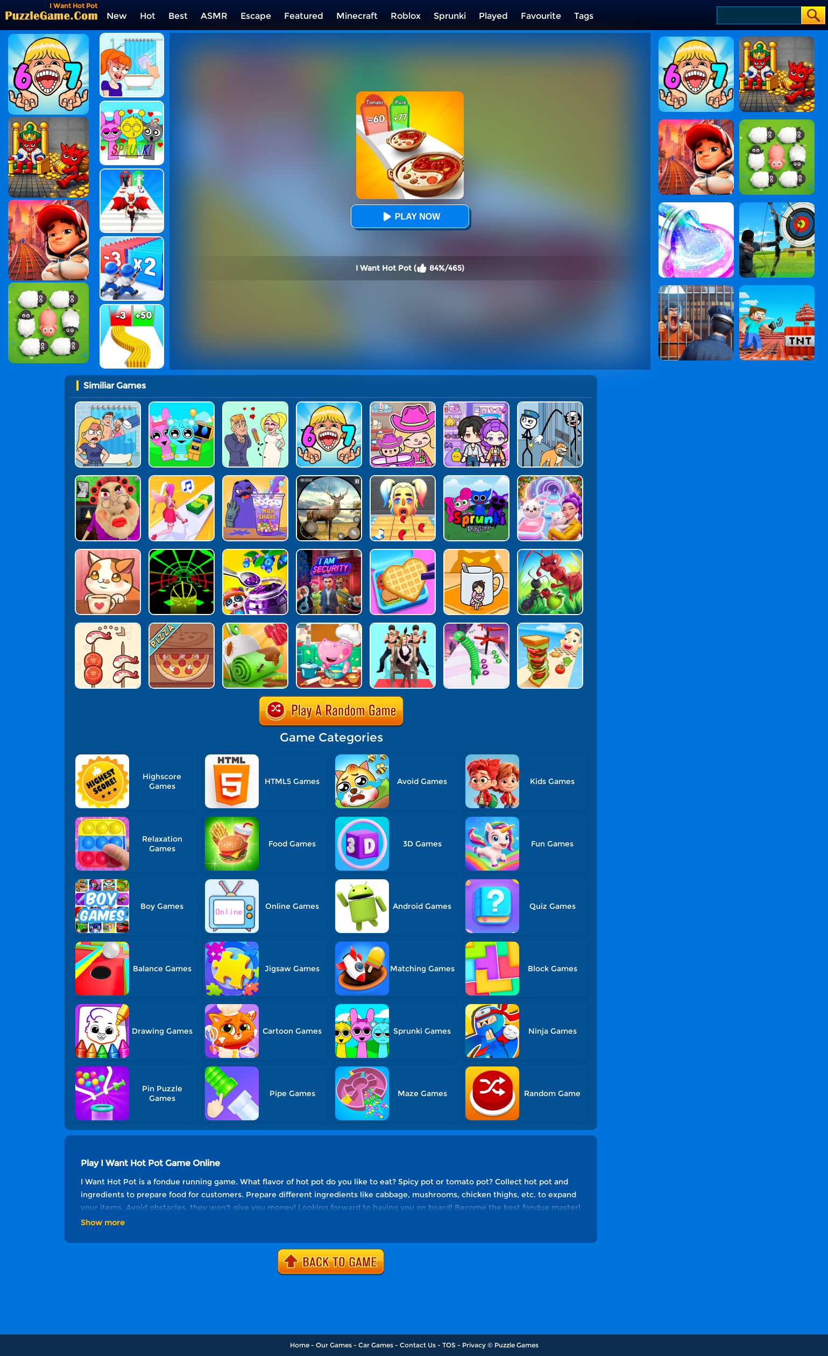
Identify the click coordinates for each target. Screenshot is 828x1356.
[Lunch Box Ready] (403, 553)
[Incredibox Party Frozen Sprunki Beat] (181, 405)
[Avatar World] (403, 405)
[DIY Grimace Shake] (255, 479)
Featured (303, 16)
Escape (255, 16)
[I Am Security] (329, 553)
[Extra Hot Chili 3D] (403, 479)
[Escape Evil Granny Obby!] (108, 479)
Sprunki (450, 16)
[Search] (758, 15)
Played (493, 16)
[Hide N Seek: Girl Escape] (476, 553)
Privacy (474, 1345)
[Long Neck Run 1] (476, 627)
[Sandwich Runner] (550, 627)
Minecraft (357, 16)
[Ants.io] (550, 553)
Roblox (406, 16)
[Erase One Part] (132, 37)
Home (299, 1345)
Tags (583, 16)
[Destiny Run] (132, 172)
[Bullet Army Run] (132, 308)
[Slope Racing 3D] (181, 553)
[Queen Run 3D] (403, 627)
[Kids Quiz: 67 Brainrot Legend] (329, 405)
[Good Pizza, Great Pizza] (181, 627)
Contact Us (418, 1345)
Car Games (375, 1345)
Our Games (334, 1345)
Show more (103, 1222)
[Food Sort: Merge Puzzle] (108, 627)
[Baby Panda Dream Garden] (255, 553)
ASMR (214, 16)
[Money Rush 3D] (181, 479)
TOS (449, 1345)
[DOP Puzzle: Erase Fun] (108, 405)
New (117, 16)
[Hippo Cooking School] (329, 627)
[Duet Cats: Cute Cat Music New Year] (550, 479)
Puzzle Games (516, 1345)
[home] (51, 15)
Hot (147, 16)
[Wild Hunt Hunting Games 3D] (329, 479)
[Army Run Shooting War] (132, 240)
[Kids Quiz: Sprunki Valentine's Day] (132, 105)
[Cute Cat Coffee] (108, 553)
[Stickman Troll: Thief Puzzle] (550, 405)
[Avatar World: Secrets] (476, 405)
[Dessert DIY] (255, 627)
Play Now (410, 216)
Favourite (541, 16)
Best (178, 16)
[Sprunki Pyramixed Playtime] (476, 479)
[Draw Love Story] (255, 405)
